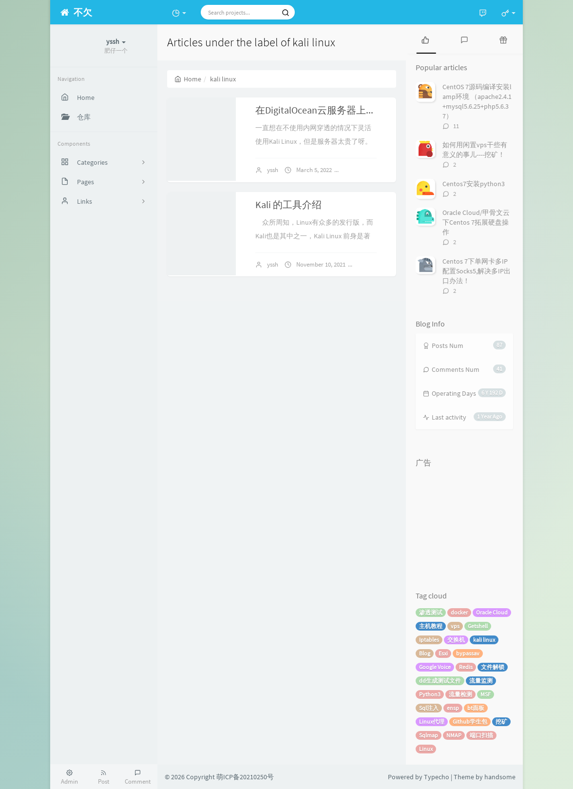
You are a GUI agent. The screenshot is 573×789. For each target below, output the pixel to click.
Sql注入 (429, 708)
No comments (367, 170)
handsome (500, 776)
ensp (453, 708)
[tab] (425, 39)
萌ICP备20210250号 (245, 776)
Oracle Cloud (492, 612)
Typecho (436, 776)
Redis (466, 667)
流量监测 (481, 680)
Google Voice (435, 667)
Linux (426, 748)
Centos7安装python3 (473, 183)
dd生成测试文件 (440, 680)
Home (187, 79)
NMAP (453, 735)
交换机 (456, 639)
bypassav (467, 653)
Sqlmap (428, 735)
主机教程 (430, 626)
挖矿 (501, 721)
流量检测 (460, 694)
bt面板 (475, 708)
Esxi (443, 653)
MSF (485, 694)
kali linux (484, 639)
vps (455, 626)
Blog (424, 653)
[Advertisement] (464, 521)
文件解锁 (492, 667)
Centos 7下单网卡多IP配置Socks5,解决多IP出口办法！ (476, 271)
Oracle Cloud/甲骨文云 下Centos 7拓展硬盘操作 (476, 222)
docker (459, 612)
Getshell (478, 626)
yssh (272, 170)
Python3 (429, 694)
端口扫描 (481, 735)
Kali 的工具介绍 (288, 204)
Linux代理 (431, 721)
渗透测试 (430, 612)
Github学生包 (470, 721)
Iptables (429, 639)
